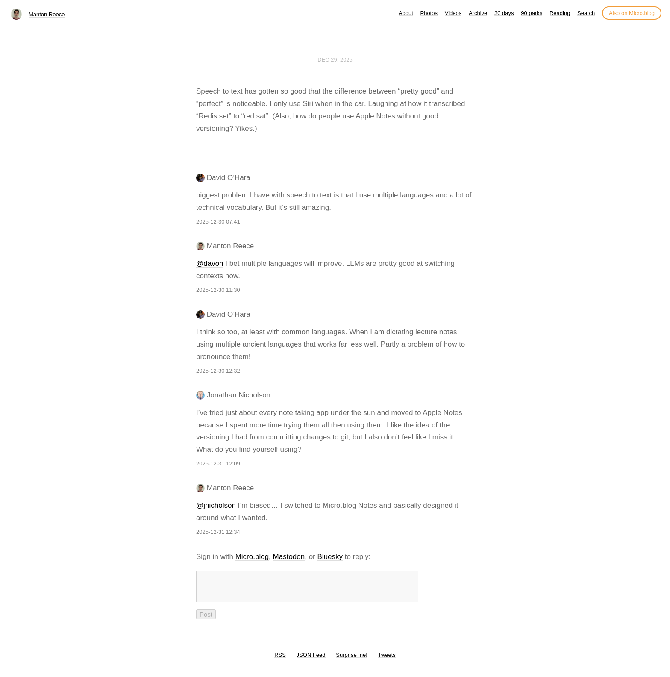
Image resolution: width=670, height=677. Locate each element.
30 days (504, 13)
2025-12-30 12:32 (218, 371)
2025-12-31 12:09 (218, 463)
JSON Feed (311, 660)
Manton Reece (47, 14)
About (406, 13)
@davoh (209, 263)
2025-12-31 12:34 (218, 532)
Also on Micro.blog (632, 13)
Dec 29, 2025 (335, 59)
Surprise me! (351, 660)
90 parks (531, 13)
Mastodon (289, 557)
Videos (453, 13)
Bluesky (330, 557)
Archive (478, 13)
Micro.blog (252, 557)
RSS (280, 660)
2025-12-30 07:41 (218, 221)
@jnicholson (216, 505)
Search (586, 13)
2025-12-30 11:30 (218, 290)
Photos (428, 13)
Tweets (387, 660)
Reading (560, 13)
